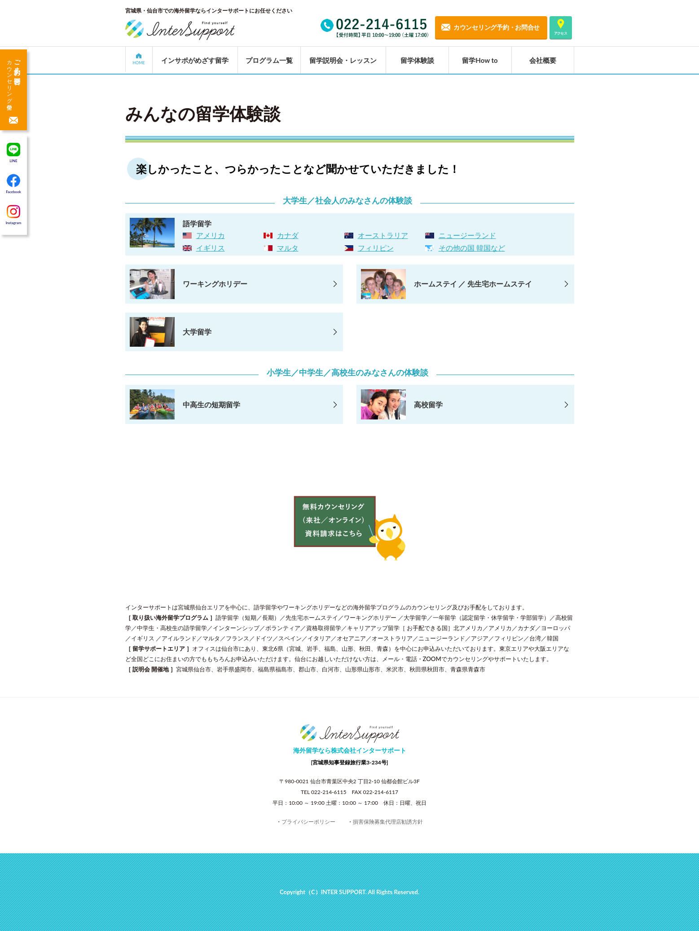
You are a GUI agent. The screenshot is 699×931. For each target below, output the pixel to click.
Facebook (13, 184)
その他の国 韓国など (472, 247)
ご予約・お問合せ (13, 78)
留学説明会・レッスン (343, 60)
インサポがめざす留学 (195, 60)
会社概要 (542, 60)
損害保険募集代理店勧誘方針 (388, 821)
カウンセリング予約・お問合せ (496, 27)
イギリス (210, 247)
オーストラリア (383, 235)
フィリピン (376, 247)
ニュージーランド (467, 235)
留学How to (479, 60)
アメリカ (210, 235)
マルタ (288, 247)
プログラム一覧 (269, 60)
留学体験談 (417, 60)
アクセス (560, 33)
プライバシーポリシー (308, 821)
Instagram (14, 215)
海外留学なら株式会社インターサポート (349, 750)
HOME (138, 62)
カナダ (288, 235)
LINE (13, 153)
